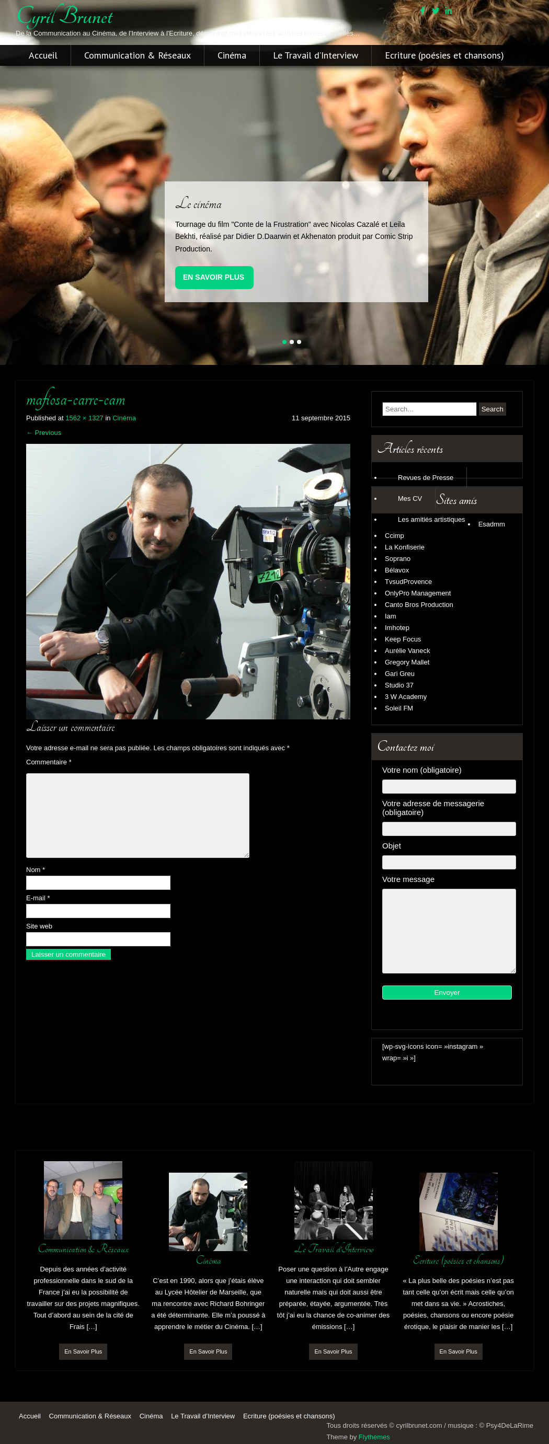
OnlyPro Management (418, 593)
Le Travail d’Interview (315, 56)
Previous (43, 433)
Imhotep (397, 628)
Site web (39, 926)
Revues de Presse (425, 478)
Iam (390, 616)
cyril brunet (64, 16)
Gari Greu (400, 674)
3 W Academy (406, 697)
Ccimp (394, 536)
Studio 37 (399, 685)
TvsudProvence (408, 582)
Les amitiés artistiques (431, 519)
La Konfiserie (405, 547)
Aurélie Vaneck (407, 651)
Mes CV (410, 498)
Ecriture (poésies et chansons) (444, 56)
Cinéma (232, 56)
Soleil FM (399, 708)
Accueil (43, 56)
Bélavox (397, 570)
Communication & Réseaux (137, 56)
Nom (35, 870)
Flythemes (374, 1437)
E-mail (38, 898)
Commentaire (49, 762)
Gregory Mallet (407, 662)
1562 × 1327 (84, 418)
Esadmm (491, 524)
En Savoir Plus (213, 277)
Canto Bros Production (419, 605)
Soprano (397, 559)
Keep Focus (403, 639)
